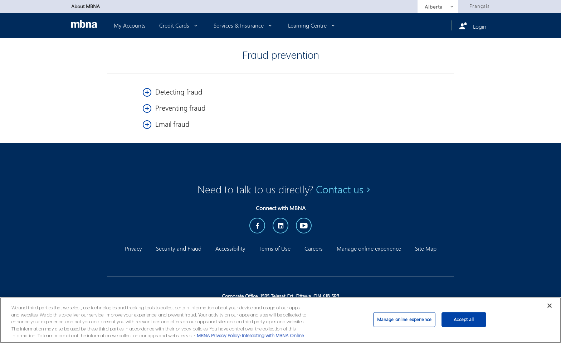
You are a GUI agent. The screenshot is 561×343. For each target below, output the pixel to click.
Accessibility (230, 248)
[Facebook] (257, 225)
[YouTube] (304, 225)
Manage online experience (369, 248)
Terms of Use (275, 248)
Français (479, 6)
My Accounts (130, 25)
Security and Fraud (178, 248)
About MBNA (85, 6)
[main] (280, 320)
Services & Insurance (244, 25)
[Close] (549, 305)
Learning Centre (312, 25)
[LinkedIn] (280, 225)
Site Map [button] (425, 248)
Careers (313, 248)
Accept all (464, 319)
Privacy (133, 248)
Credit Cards (179, 25)
